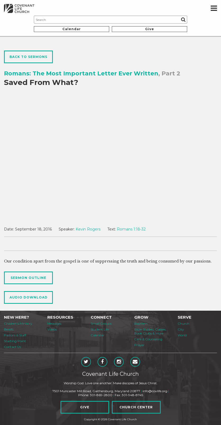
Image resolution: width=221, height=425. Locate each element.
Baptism (141, 323)
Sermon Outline (28, 278)
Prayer (139, 345)
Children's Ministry (18, 323)
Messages (54, 323)
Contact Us (12, 347)
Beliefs (8, 329)
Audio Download (29, 297)
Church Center (136, 407)
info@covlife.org (154, 391)
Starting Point (15, 341)
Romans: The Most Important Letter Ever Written (81, 73)
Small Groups (101, 323)
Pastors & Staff (15, 335)
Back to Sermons (28, 57)
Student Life (100, 329)
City (181, 329)
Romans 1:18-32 (131, 229)
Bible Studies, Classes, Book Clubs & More (150, 331)
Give (149, 29)
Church (183, 323)
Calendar (71, 29)
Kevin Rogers (88, 229)
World (182, 335)
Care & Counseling (148, 339)
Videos (52, 329)
